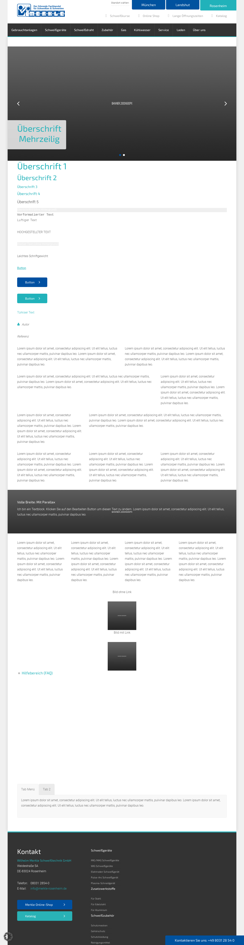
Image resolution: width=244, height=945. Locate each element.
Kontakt (133, 930)
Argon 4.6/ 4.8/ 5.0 (189, 871)
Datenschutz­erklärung (52, 930)
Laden (181, 30)
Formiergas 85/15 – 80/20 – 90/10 (197, 894)
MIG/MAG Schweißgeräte (105, 860)
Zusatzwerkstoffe (135, 850)
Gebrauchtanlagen (24, 30)
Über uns (199, 30)
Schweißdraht (84, 30)
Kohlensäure (185, 877)
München (148, 5)
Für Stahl (128, 860)
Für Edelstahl (130, 865)
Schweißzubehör (163, 850)
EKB (85, 930)
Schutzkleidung (160, 871)
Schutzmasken (159, 860)
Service (163, 30)
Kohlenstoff (185, 865)
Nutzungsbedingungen (108, 930)
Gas (123, 30)
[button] (8, 936)
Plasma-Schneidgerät (103, 883)
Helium (182, 883)
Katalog (30, 916)
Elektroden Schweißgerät (105, 871)
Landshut (183, 5)
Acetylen (183, 860)
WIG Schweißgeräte (102, 865)
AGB (75, 930)
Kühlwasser (142, 30)
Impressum (25, 930)
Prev (18, 104)
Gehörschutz (158, 865)
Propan (182, 900)
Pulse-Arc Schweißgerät (104, 877)
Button (30, 282)
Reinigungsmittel (160, 877)
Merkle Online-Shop (39, 904)
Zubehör (107, 30)
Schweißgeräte (55, 30)
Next (226, 104)
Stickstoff (183, 888)
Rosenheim (218, 6)
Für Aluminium (131, 871)
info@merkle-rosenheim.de (48, 888)
